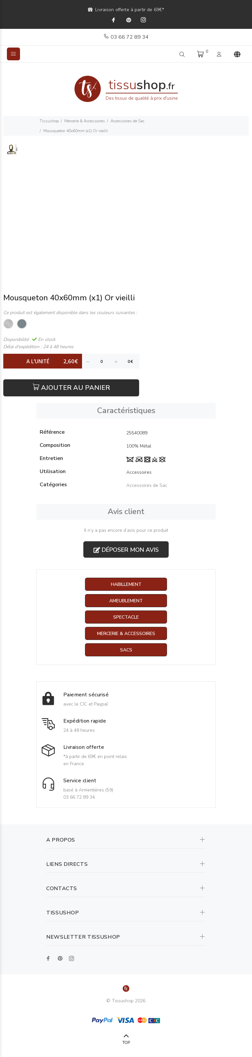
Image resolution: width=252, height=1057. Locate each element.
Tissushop (49, 121)
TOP (126, 1042)
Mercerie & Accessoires (84, 121)
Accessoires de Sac (127, 121)
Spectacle (126, 617)
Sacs (126, 650)
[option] (11, 153)
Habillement (126, 584)
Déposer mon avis (126, 550)
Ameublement (126, 601)
